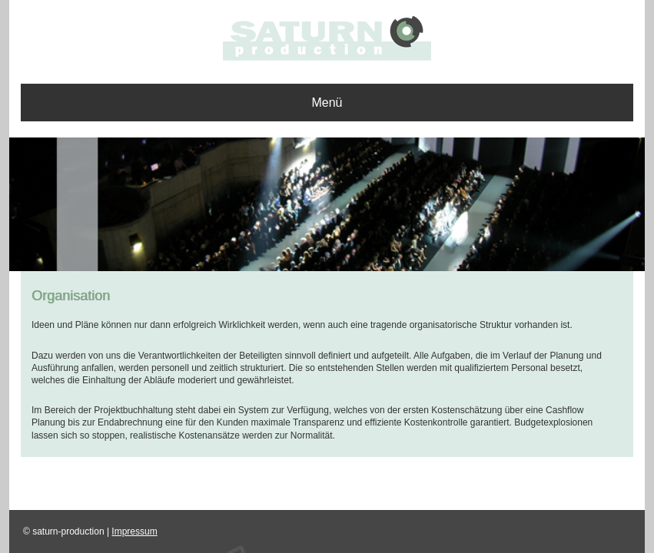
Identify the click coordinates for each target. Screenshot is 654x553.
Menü (326, 102)
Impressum (134, 531)
